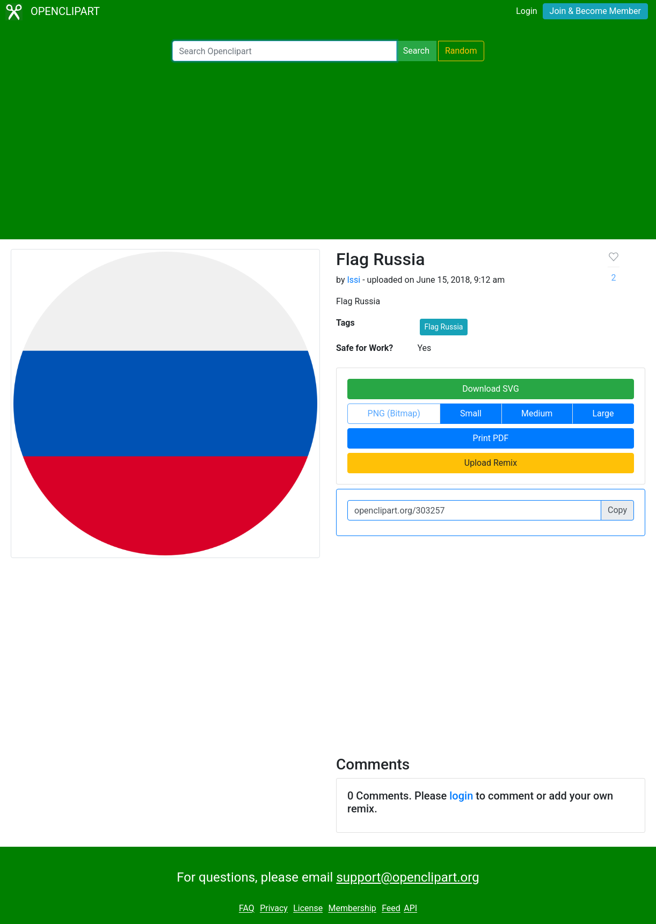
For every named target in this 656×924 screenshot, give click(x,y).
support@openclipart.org (407, 877)
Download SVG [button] (490, 389)
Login (526, 11)
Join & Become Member (595, 11)
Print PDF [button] (491, 438)
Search (416, 51)
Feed (391, 909)
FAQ (246, 909)
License (308, 909)
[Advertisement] (328, 150)
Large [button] (603, 413)
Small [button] (471, 413)
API (410, 909)
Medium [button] (536, 413)
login (461, 795)
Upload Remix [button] (490, 463)
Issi (353, 280)
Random (461, 51)
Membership (352, 909)
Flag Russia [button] (444, 326)
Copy (617, 510)
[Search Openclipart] (284, 51)
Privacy (274, 909)
